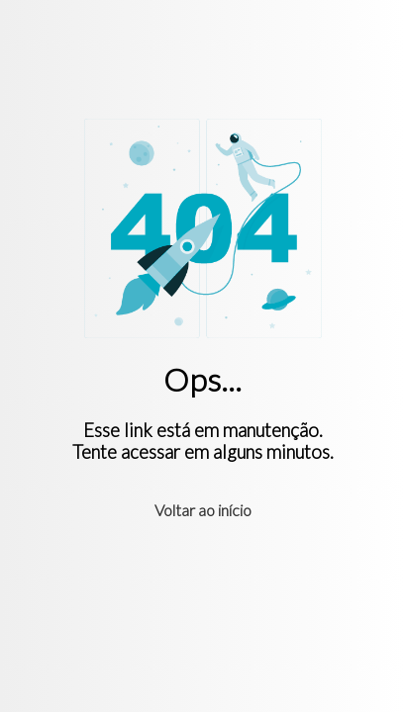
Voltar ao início (203, 509)
